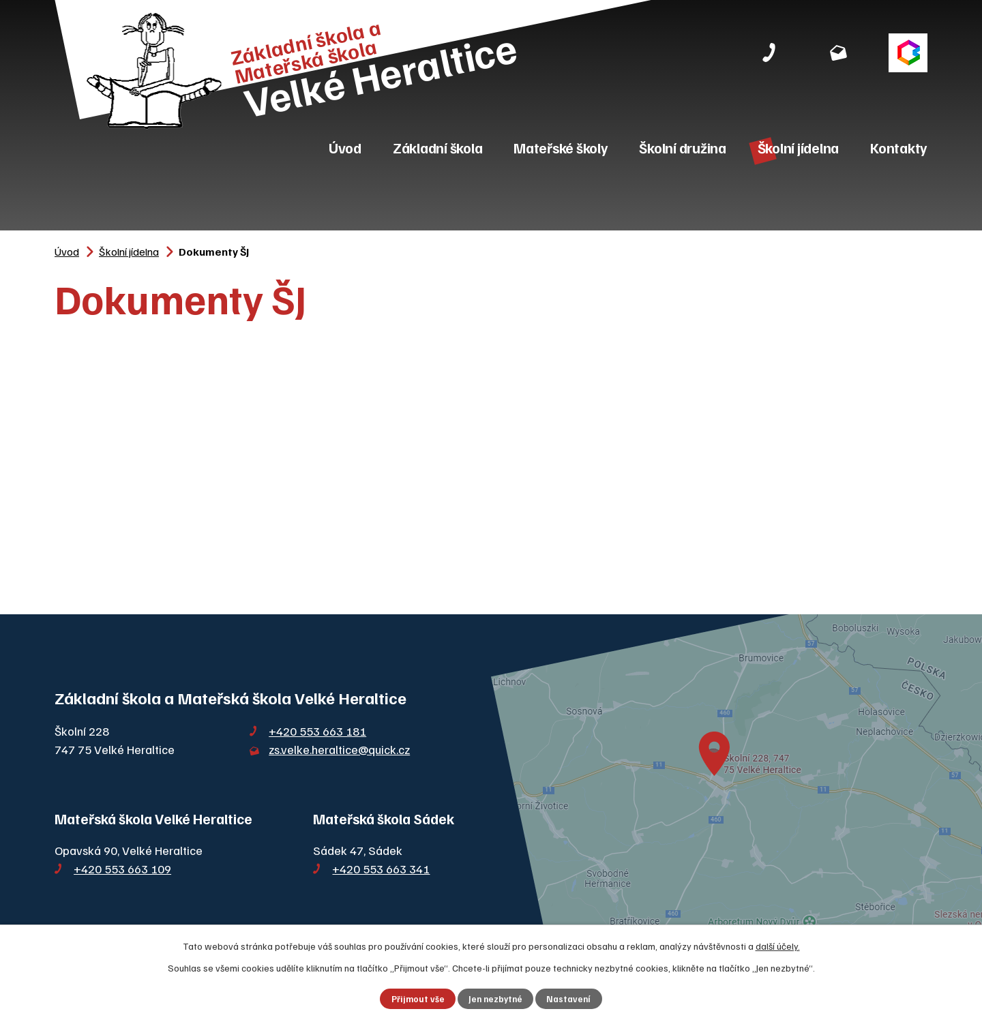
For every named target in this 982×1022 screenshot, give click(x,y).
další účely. (778, 946)
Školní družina (682, 147)
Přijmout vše (418, 998)
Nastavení (568, 998)
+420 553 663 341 (381, 868)
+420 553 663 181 (317, 730)
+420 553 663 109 (122, 868)
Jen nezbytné (495, 998)
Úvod (345, 147)
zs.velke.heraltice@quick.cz (339, 749)
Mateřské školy (561, 147)
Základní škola (438, 147)
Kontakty (898, 147)
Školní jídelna (798, 147)
